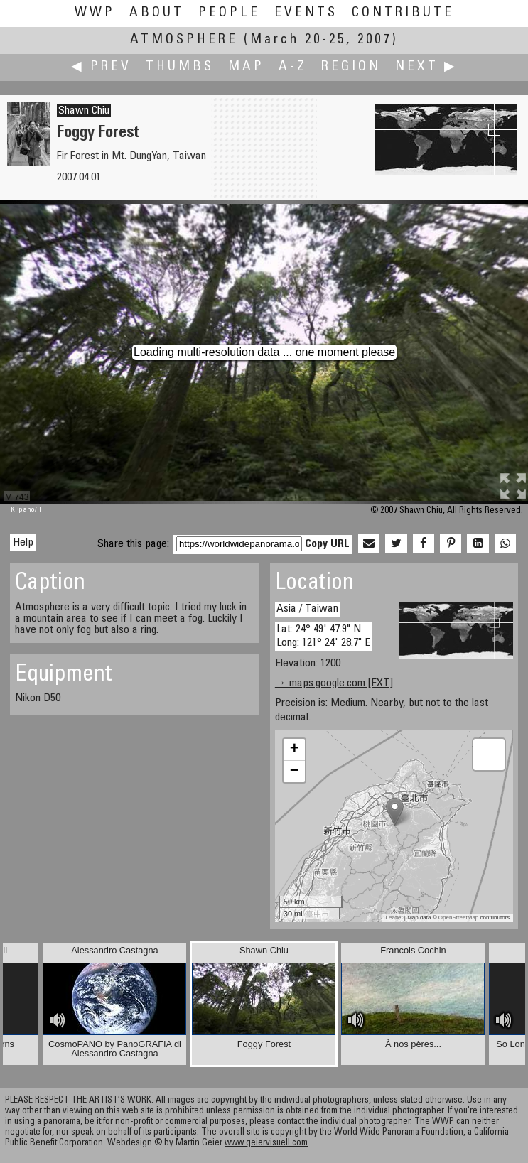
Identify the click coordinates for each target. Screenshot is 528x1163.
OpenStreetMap (458, 917)
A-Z (293, 67)
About (156, 13)
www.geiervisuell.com (266, 1143)
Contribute (403, 13)
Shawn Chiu (83, 111)
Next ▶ (426, 67)
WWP (95, 13)
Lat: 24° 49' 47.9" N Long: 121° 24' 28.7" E (323, 636)
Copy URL (327, 544)
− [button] (294, 771)
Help (23, 542)
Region (351, 67)
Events (306, 13)
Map (246, 67)
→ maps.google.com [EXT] (334, 683)
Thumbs (180, 67)
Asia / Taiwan (307, 609)
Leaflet (394, 917)
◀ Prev (101, 67)
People (229, 13)
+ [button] (294, 749)
